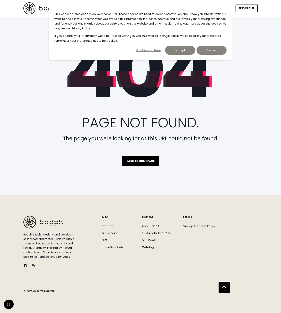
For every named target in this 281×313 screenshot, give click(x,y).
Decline (211, 50)
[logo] (43, 222)
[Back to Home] (42, 8)
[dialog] (140, 33)
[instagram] (32, 265)
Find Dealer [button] (246, 8)
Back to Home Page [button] (140, 161)
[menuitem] (119, 219)
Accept (180, 50)
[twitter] (26, 265)
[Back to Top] (224, 287)
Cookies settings (148, 50)
